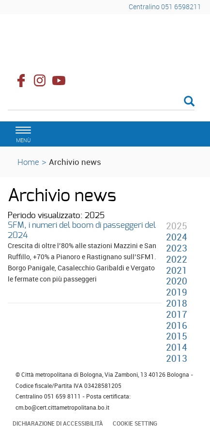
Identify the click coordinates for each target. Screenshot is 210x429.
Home (28, 161)
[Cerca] (101, 102)
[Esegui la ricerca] (189, 102)
